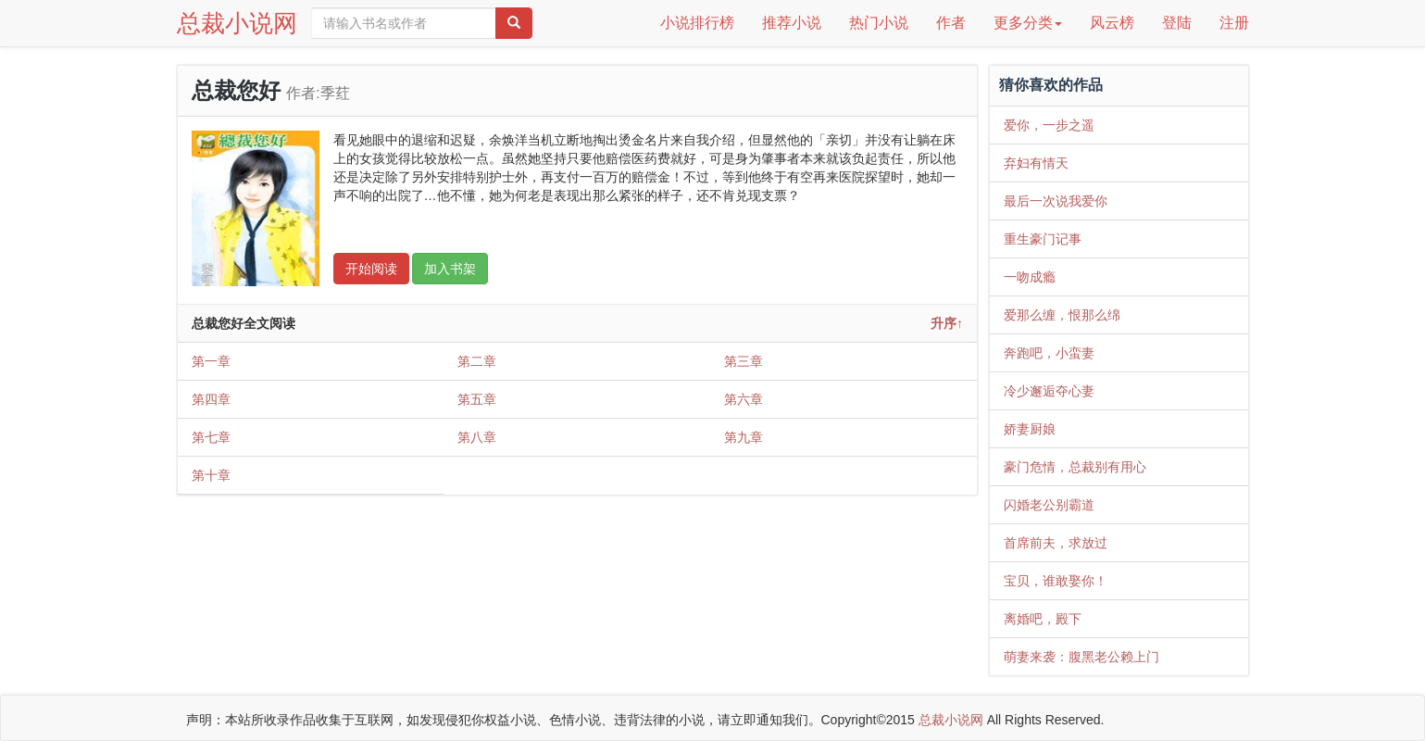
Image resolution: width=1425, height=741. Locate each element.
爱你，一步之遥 (1049, 125)
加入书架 (450, 268)
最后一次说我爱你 (1055, 201)
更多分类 (1028, 23)
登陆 (1177, 23)
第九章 (743, 437)
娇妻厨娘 (1030, 428)
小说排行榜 (697, 23)
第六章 (743, 399)
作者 (951, 23)
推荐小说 (791, 23)
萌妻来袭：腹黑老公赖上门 (1081, 656)
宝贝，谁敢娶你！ (1055, 580)
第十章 (211, 475)
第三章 (743, 361)
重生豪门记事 (1042, 239)
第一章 (211, 361)
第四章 (211, 399)
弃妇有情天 (1036, 163)
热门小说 (878, 23)
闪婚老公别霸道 (1049, 504)
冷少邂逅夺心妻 (1049, 390)
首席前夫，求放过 (1055, 542)
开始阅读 (371, 268)
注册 (1234, 23)
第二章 (476, 361)
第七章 (211, 437)
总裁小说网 (237, 23)
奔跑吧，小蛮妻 (1049, 352)
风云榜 (1112, 23)
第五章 (476, 399)
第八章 (476, 437)
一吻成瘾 (1030, 277)
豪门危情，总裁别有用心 (1075, 466)
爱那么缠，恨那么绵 (1062, 315)
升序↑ (947, 323)
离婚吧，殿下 (1042, 618)
